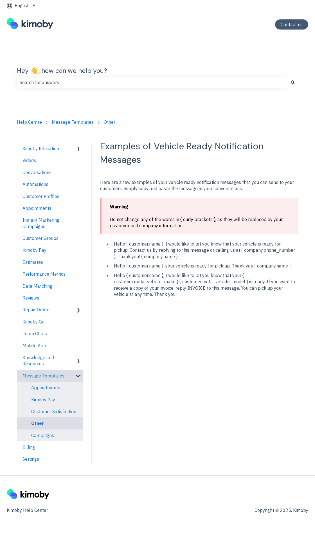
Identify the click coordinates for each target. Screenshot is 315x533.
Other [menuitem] (37, 423)
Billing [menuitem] (28, 447)
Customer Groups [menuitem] (40, 238)
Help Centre (29, 122)
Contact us (292, 24)
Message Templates (73, 122)
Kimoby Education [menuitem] (40, 148)
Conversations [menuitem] (36, 172)
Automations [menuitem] (35, 184)
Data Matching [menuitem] (37, 286)
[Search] (292, 82)
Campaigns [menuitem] (42, 435)
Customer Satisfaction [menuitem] (53, 411)
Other (109, 122)
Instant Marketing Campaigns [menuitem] (40, 223)
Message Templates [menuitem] (43, 376)
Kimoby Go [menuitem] (33, 322)
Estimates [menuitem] (32, 262)
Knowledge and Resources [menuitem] (38, 360)
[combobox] (152, 82)
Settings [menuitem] (30, 459)
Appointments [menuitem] (36, 208)
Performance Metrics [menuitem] (44, 274)
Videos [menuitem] (29, 160)
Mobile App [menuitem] (34, 345)
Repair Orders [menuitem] (36, 309)
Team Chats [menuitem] (34, 333)
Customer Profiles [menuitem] (40, 196)
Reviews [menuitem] (30, 298)
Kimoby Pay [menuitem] (34, 250)
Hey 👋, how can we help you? (62, 70)
